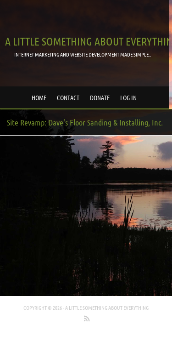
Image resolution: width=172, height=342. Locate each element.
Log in (128, 97)
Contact (68, 97)
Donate (100, 97)
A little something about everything (107, 307)
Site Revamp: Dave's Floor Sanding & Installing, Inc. (85, 122)
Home (39, 97)
